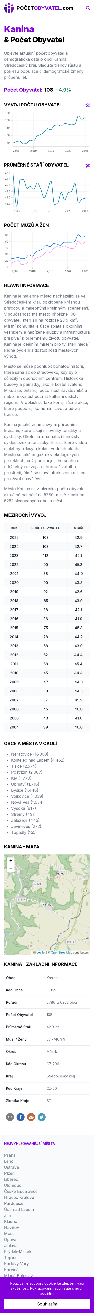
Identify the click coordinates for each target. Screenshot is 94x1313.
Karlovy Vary (16, 1263)
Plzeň (9, 1173)
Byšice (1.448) (24, 790)
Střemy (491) (23, 814)
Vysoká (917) (23, 808)
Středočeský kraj (61, 1076)
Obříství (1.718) (25, 784)
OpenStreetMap (61, 952)
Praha (10, 1155)
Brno (9, 1161)
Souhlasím (47, 1303)
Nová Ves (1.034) (27, 802)
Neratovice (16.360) (29, 754)
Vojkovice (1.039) (27, 796)
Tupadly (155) (24, 832)
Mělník (52, 1051)
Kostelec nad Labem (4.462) (38, 760)
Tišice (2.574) (24, 766)
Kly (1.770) (21, 778)
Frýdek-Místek (17, 1251)
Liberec (11, 1179)
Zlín (7, 1215)
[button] (11, 861)
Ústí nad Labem (19, 1209)
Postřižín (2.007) (27, 772)
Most (9, 1233)
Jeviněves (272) (26, 826)
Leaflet (39, 952)
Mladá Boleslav (18, 1275)
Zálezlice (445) (25, 820)
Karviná (11, 1269)
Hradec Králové (19, 1197)
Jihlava (11, 1245)
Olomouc (12, 1185)
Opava (10, 1239)
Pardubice (13, 1203)
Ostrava (11, 1167)
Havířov (11, 1227)
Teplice (11, 1257)
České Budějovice (21, 1191)
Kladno (10, 1221)
